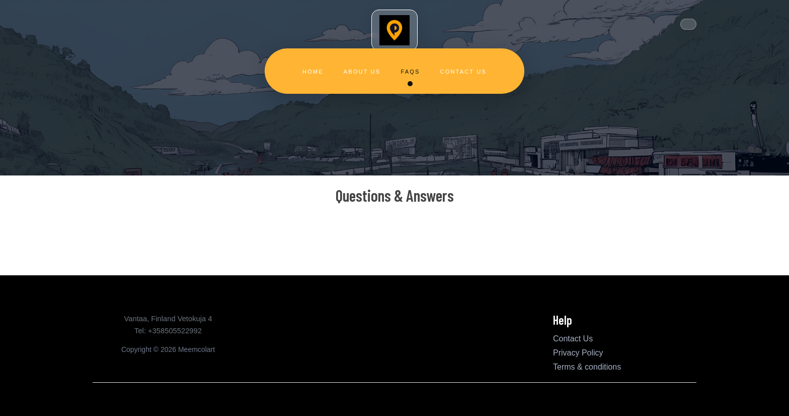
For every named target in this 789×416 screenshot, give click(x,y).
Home (313, 72)
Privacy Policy (578, 352)
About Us (362, 72)
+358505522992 (175, 331)
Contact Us (463, 72)
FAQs (410, 72)
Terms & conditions (587, 367)
